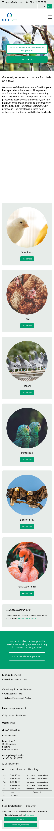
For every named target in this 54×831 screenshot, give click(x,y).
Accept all (20, 819)
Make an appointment (14, 708)
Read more (27, 258)
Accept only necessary (20, 825)
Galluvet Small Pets (13, 693)
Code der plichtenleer (12, 806)
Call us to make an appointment (27, 656)
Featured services (11, 674)
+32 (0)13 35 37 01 (36, 2)
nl (40, 6)
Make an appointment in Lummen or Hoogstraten (27, 49)
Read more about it (27, 618)
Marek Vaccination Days (15, 679)
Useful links (8, 722)
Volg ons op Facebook (14, 715)
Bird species (27, 59)
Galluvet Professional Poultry (17, 698)
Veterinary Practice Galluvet (17, 689)
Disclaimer (31, 806)
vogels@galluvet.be (12, 2)
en (49, 6)
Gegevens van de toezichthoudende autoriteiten (24, 811)
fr (44, 6)
